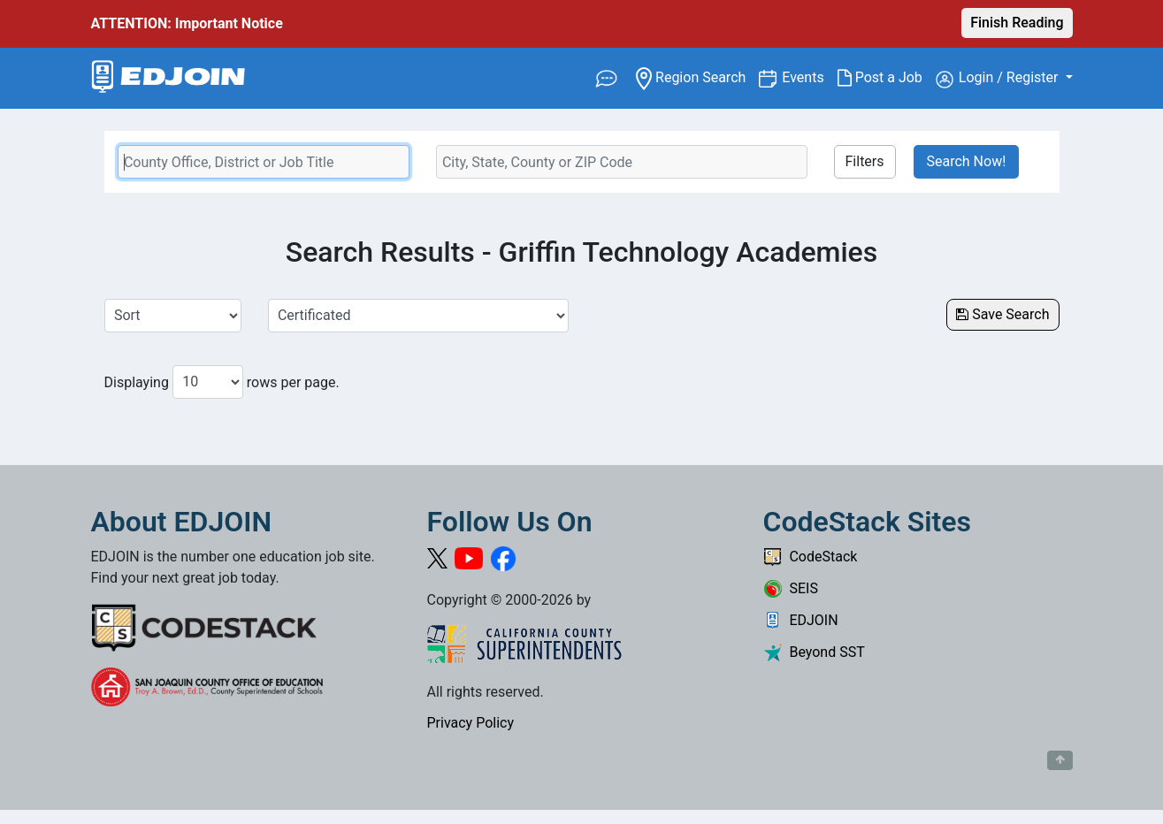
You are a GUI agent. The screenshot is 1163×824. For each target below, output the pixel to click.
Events (809, 76)
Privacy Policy (471, 722)
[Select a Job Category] (418, 315)
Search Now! (966, 161)
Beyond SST (814, 652)
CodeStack (810, 556)
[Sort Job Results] (172, 315)
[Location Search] (621, 162)
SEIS (790, 588)
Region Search (697, 76)
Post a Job (887, 77)
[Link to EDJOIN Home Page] (168, 78)
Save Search (1002, 314)
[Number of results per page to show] (207, 382)
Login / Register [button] (999, 78)
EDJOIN (800, 620)
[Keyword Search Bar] (263, 162)
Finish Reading (1016, 22)
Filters (864, 161)
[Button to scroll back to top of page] (1060, 760)
